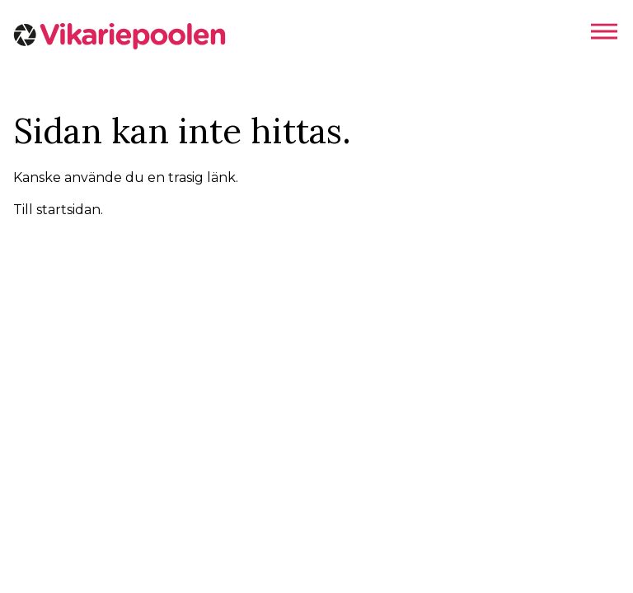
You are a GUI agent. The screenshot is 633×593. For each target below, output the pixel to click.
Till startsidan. (58, 209)
